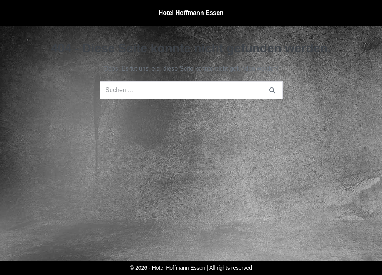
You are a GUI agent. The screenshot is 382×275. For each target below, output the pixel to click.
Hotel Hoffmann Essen (191, 13)
